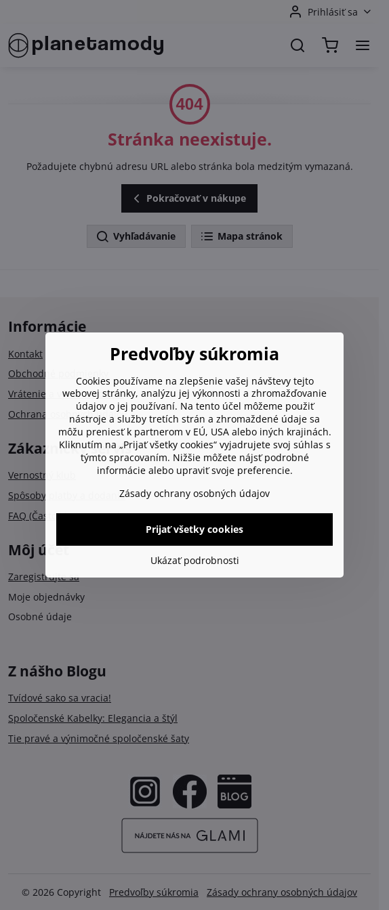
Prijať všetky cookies (194, 529)
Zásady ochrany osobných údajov (194, 493)
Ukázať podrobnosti (194, 560)
